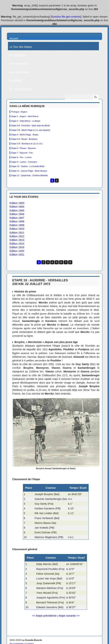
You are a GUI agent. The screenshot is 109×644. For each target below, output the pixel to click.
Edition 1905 (17, 210)
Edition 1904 (17, 206)
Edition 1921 (17, 254)
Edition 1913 (17, 240)
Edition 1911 (17, 232)
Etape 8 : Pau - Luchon (21, 157)
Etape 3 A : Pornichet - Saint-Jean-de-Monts (30, 125)
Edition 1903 (17, 203)
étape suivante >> (69, 615)
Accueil (14, 38)
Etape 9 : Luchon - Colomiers (24, 162)
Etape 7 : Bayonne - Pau (22, 153)
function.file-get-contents (66, 16)
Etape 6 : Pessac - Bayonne (23, 148)
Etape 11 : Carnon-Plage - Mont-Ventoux (29, 171)
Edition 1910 (17, 228)
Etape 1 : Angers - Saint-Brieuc (24, 116)
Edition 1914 (17, 243)
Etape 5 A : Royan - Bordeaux (24, 139)
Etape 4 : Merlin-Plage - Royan (24, 135)
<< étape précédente (44, 615)
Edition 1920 (17, 250)
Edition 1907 (17, 217)
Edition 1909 (17, 225)
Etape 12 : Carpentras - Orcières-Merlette (29, 175)
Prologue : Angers (19, 112)
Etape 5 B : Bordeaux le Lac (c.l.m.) (26, 143)
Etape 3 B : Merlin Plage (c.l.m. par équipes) (30, 130)
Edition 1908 (17, 221)
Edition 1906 (17, 214)
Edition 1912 (17, 236)
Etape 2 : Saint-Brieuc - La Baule (25, 121)
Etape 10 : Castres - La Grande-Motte (27, 166)
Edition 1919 (17, 247)
